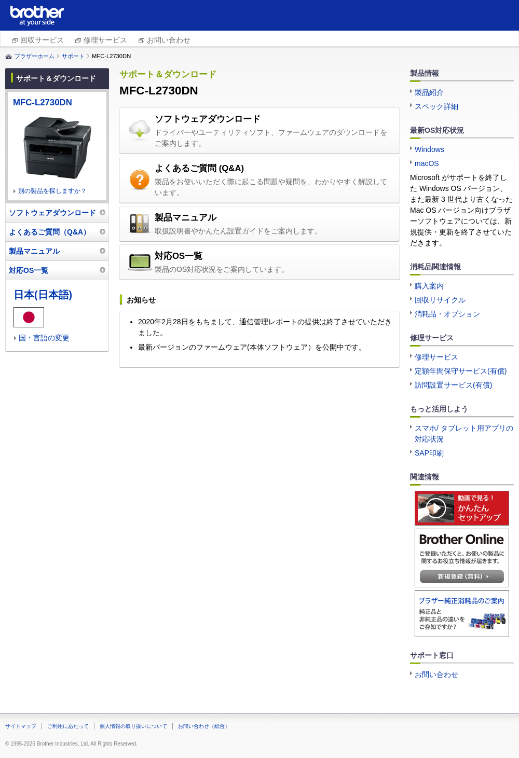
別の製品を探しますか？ (52, 191)
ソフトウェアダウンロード (208, 119)
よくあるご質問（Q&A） (49, 232)
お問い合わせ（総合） (204, 726)
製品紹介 (429, 92)
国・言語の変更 (44, 338)
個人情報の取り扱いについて (133, 726)
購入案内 (429, 286)
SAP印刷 (429, 453)
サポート (73, 56)
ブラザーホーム (34, 56)
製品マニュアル (185, 218)
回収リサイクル (440, 300)
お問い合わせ (168, 40)
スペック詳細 (436, 106)
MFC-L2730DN (42, 102)
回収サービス (42, 40)
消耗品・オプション (447, 314)
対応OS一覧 (178, 256)
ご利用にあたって (68, 726)
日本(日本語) (42, 294)
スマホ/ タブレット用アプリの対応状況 (464, 433)
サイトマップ (20, 726)
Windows (429, 149)
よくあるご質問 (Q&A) (199, 168)
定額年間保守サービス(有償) (461, 371)
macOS (427, 163)
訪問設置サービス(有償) (453, 385)
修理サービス (105, 40)
